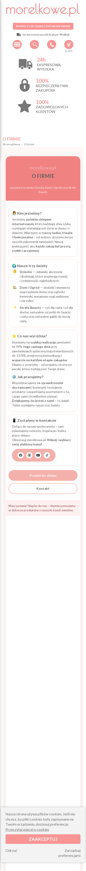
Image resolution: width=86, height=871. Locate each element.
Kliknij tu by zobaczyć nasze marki (43, 26)
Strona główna (11, 144)
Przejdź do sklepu (43, 475)
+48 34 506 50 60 (51, 44)
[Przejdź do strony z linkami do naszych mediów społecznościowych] (33, 455)
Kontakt (43, 488)
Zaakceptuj (43, 839)
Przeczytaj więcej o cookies (27, 829)
